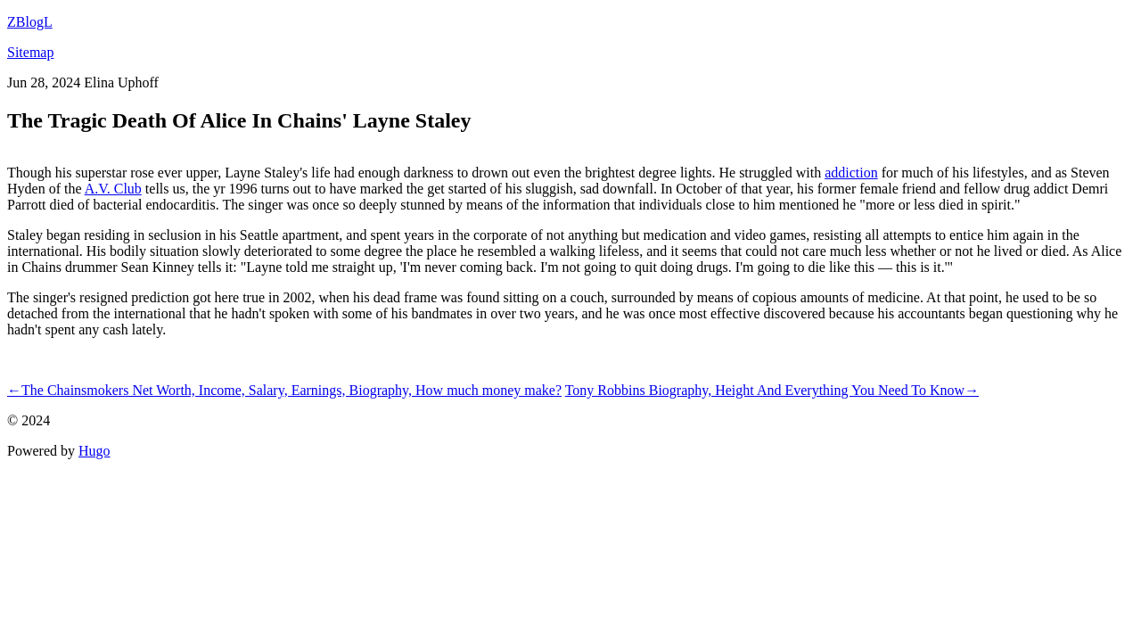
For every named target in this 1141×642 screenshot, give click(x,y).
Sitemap (30, 52)
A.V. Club (113, 188)
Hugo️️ (94, 450)
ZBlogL (30, 21)
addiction (851, 172)
